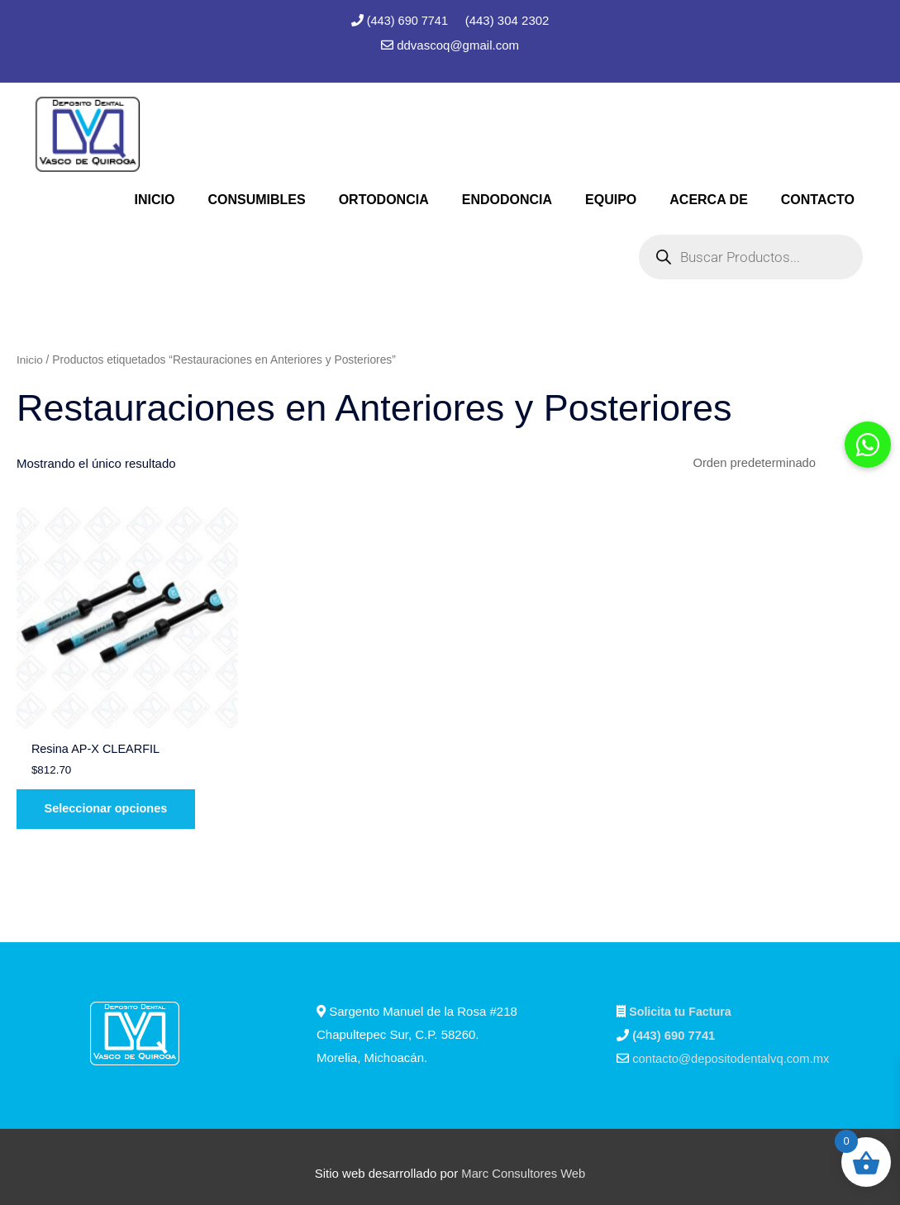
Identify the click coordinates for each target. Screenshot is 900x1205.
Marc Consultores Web (523, 1160)
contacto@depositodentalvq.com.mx (732, 1046)
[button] (868, 445)
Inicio (30, 359)
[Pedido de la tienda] (781, 463)
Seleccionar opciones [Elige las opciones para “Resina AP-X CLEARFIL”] (111, 795)
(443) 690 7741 (409, 20)
